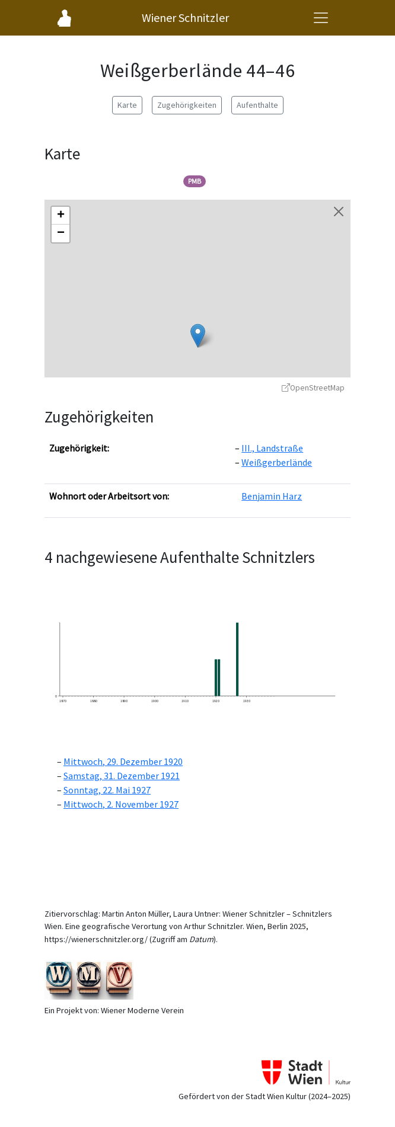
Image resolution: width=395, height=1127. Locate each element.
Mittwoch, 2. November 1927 (121, 804)
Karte (127, 105)
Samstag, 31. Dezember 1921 (121, 776)
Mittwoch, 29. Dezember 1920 (123, 761)
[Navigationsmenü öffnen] (320, 18)
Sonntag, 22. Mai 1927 (107, 790)
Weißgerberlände (276, 462)
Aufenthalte (257, 105)
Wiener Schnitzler (185, 17)
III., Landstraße (272, 448)
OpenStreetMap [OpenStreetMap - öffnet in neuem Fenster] (313, 388)
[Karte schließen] (339, 211)
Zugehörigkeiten (186, 105)
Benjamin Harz (271, 496)
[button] (197, 336)
